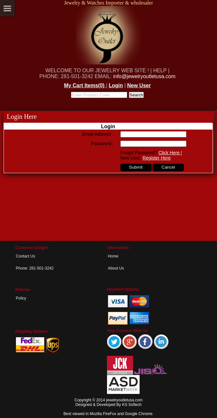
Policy (21, 298)
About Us (116, 268)
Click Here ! (170, 152)
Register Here (156, 157)
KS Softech (132, 404)
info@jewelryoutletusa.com (144, 76)
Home (113, 256)
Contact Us (25, 256)
